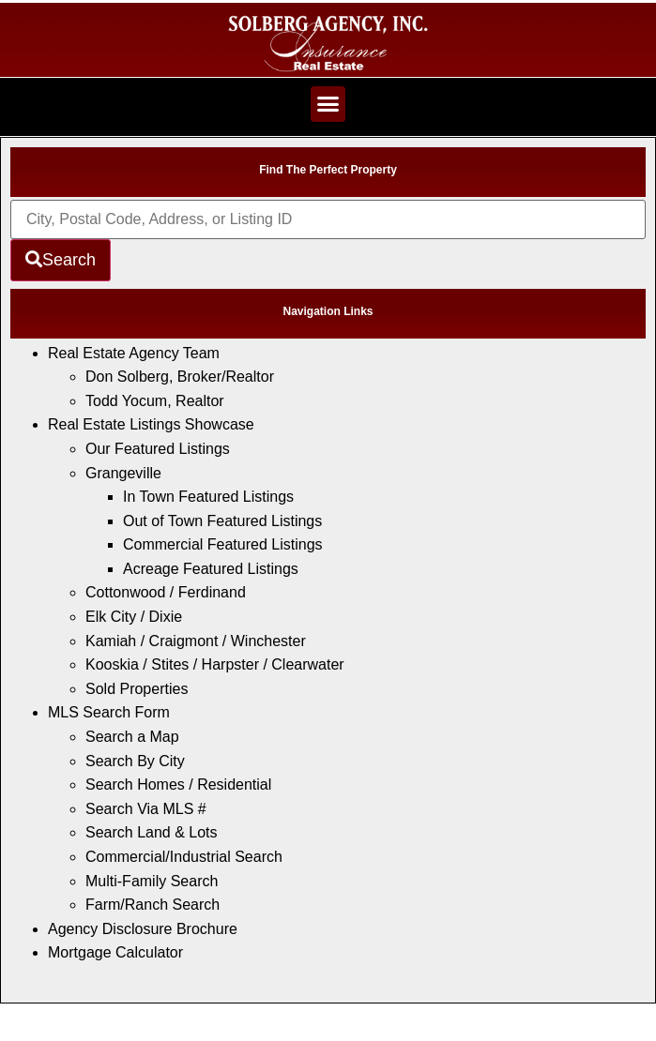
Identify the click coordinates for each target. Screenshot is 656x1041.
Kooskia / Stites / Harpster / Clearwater (214, 664)
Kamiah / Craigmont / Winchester (195, 641)
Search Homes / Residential (178, 784)
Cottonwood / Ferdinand (165, 592)
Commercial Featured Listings (223, 544)
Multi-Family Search (151, 881)
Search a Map (132, 737)
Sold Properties (136, 689)
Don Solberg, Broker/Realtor (179, 377)
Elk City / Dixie (133, 617)
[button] (328, 104)
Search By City (135, 761)
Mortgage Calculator (115, 952)
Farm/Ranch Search (152, 905)
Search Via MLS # (145, 809)
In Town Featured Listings (208, 497)
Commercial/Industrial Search (183, 857)
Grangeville (123, 473)
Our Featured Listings (157, 449)
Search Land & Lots (151, 832)
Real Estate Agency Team (134, 353)
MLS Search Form (109, 712)
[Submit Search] (60, 260)
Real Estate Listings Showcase (151, 424)
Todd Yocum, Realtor (154, 401)
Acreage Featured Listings (210, 569)
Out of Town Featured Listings (222, 521)
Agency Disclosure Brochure (142, 929)
